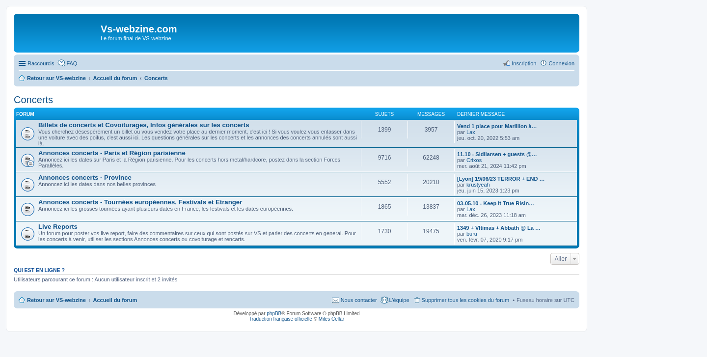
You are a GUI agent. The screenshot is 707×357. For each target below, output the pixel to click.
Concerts (33, 99)
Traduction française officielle (280, 319)
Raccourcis (40, 63)
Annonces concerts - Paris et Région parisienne (112, 153)
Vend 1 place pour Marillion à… (497, 126)
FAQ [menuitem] (71, 63)
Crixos (474, 160)
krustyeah (478, 185)
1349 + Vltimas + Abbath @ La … (499, 228)
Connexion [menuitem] (561, 63)
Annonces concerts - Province (85, 177)
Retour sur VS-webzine (56, 300)
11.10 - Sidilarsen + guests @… (497, 154)
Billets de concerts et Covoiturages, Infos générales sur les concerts (143, 125)
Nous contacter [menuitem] (359, 300)
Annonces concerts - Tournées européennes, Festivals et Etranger (140, 202)
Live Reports (58, 226)
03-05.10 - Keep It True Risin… (495, 203)
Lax (470, 132)
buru (471, 234)
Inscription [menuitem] (524, 63)
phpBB (274, 313)
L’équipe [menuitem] (399, 300)
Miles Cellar (331, 319)
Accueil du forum (115, 300)
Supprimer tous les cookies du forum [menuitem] (466, 300)
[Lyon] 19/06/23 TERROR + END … (500, 179)
